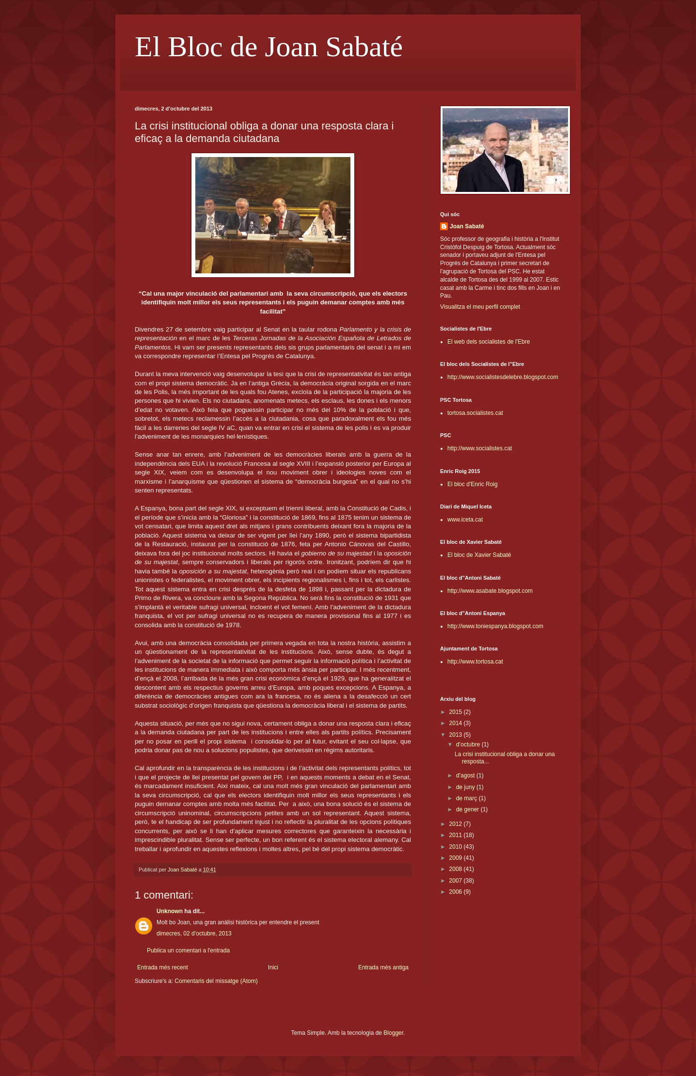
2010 (456, 846)
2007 (456, 880)
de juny (466, 787)
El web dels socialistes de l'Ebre (488, 341)
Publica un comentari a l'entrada (188, 950)
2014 (456, 723)
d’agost (466, 775)
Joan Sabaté (467, 226)
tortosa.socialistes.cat (475, 413)
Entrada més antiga (383, 967)
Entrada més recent (162, 967)
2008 (456, 869)
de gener (468, 809)
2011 (456, 835)
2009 (456, 857)
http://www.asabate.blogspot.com (490, 590)
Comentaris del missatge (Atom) (215, 981)
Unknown (170, 911)
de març (467, 798)
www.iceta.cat (465, 519)
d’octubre (469, 744)
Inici (273, 967)
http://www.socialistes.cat (479, 448)
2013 (456, 734)
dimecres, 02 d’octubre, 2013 (194, 933)
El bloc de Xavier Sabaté (479, 555)
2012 (456, 824)
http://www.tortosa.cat (475, 661)
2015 (456, 712)
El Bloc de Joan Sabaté (269, 47)
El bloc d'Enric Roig (472, 484)
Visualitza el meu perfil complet (480, 306)
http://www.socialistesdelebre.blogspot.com (502, 377)
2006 (456, 891)
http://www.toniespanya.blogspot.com (495, 626)
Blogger (393, 1032)
